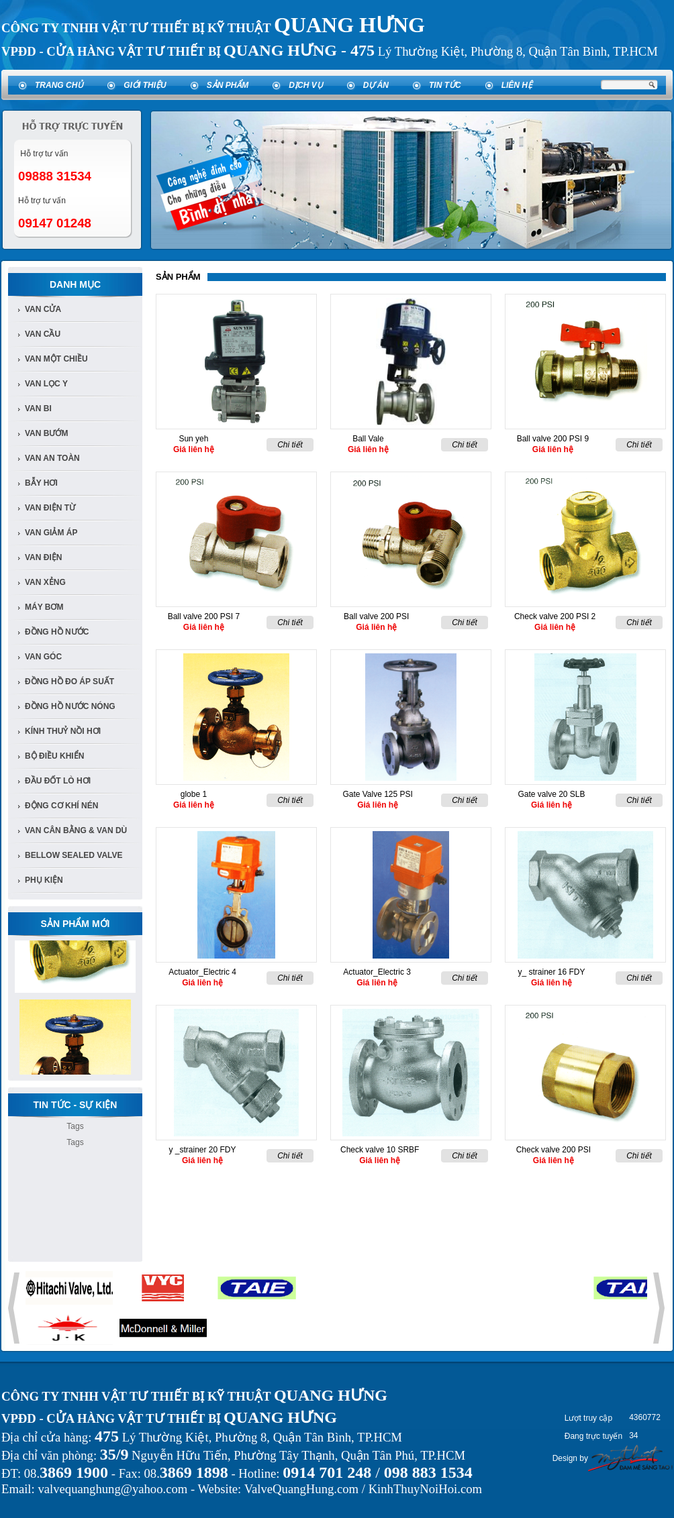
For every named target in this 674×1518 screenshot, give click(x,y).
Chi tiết (290, 444)
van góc (43, 656)
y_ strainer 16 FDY (551, 972)
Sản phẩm (228, 85)
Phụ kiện (44, 880)
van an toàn (52, 458)
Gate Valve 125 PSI (377, 794)
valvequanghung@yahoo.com (112, 1489)
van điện (43, 557)
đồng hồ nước (57, 632)
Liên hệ (516, 85)
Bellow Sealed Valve (74, 855)
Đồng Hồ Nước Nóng (70, 706)
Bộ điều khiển (54, 756)
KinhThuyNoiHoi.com (425, 1489)
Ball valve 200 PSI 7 (204, 616)
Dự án (376, 85)
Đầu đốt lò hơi (58, 780)
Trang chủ (59, 85)
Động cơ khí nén (61, 805)
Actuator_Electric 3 (377, 972)
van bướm (46, 433)
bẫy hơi (41, 483)
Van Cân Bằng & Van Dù (76, 830)
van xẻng (45, 582)
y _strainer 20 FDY (202, 1149)
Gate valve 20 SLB (551, 794)
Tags (74, 1126)
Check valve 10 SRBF (379, 1149)
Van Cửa (43, 309)
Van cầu (42, 334)
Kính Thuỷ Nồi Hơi (63, 731)
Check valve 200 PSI (553, 1149)
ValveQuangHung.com (301, 1489)
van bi (38, 408)
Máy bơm (44, 607)
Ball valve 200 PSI (376, 616)
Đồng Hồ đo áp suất (69, 681)
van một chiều (56, 359)
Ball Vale (367, 438)
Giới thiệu (145, 85)
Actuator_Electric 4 (202, 972)
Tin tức (445, 85)
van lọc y (46, 383)
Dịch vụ (305, 85)
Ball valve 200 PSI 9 (553, 438)
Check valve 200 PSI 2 (554, 616)
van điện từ (50, 507)
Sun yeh (193, 438)
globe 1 (194, 794)
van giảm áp (51, 532)
